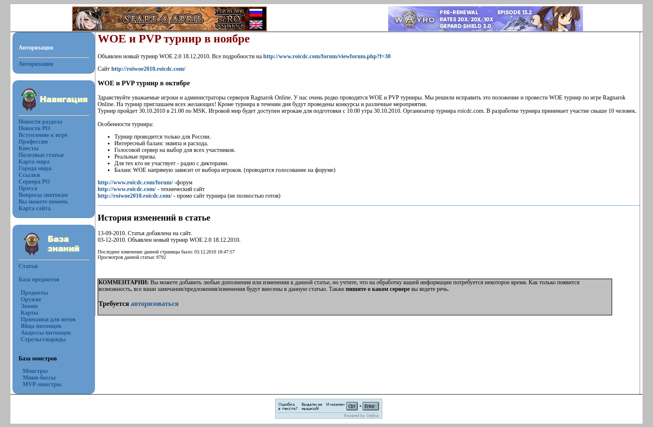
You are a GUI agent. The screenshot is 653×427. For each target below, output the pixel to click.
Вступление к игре (42, 135)
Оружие (30, 299)
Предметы (33, 293)
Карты (29, 313)
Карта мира (34, 162)
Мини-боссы (38, 378)
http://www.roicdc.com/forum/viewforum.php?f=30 (327, 56)
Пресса (27, 188)
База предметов (38, 279)
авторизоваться (155, 304)
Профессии (32, 142)
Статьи (27, 266)
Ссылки (29, 175)
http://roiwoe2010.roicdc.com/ (148, 69)
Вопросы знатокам (42, 195)
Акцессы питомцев (45, 333)
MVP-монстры (41, 384)
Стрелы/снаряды (42, 339)
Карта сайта (34, 208)
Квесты (28, 148)
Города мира (34, 168)
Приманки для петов (47, 319)
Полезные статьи (40, 155)
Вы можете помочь (43, 202)
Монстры (34, 371)
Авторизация (35, 64)
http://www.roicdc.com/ (126, 189)
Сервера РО (34, 182)
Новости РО (34, 128)
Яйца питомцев (40, 326)
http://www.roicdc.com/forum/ (135, 182)
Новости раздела (40, 122)
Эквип (28, 306)
